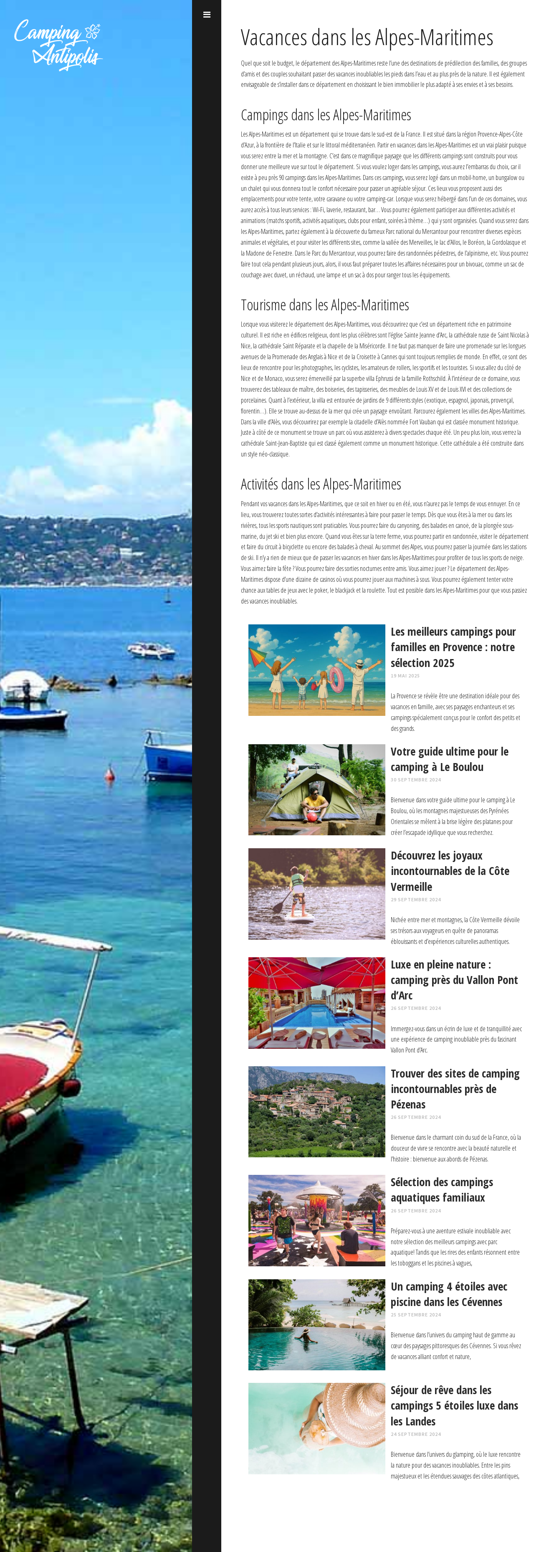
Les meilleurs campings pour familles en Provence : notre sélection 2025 (453, 647)
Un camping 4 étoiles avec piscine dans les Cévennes (449, 1293)
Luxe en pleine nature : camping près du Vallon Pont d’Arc (454, 979)
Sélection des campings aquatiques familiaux (442, 1189)
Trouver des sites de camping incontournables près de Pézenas (455, 1088)
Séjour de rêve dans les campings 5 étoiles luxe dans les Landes (454, 1405)
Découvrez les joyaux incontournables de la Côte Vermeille (450, 870)
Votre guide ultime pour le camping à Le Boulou (450, 758)
